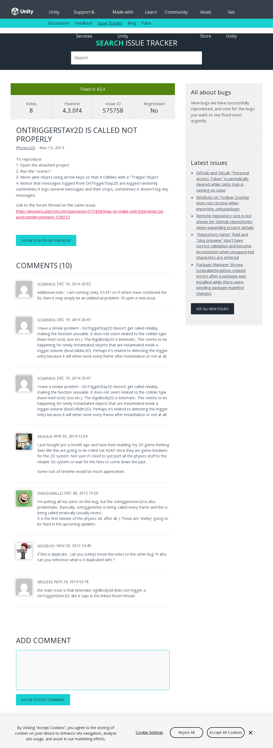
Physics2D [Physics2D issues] (25, 147)
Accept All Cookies (226, 732)
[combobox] (136, 58)
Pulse (146, 23)
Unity (54, 12)
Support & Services (84, 14)
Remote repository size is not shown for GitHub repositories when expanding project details (225, 221)
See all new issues (212, 308)
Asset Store (205, 14)
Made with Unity (123, 14)
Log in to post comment (43, 699)
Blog (132, 23)
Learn (151, 12)
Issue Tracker (110, 23)
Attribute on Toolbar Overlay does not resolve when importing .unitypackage (222, 203)
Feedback (83, 23)
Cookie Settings (149, 732)
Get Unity (231, 14)
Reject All (186, 732)
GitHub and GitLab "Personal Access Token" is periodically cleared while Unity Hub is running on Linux (222, 181)
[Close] (250, 732)
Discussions (59, 23)
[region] (136, 732)
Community (176, 12)
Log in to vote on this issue (46, 240)
